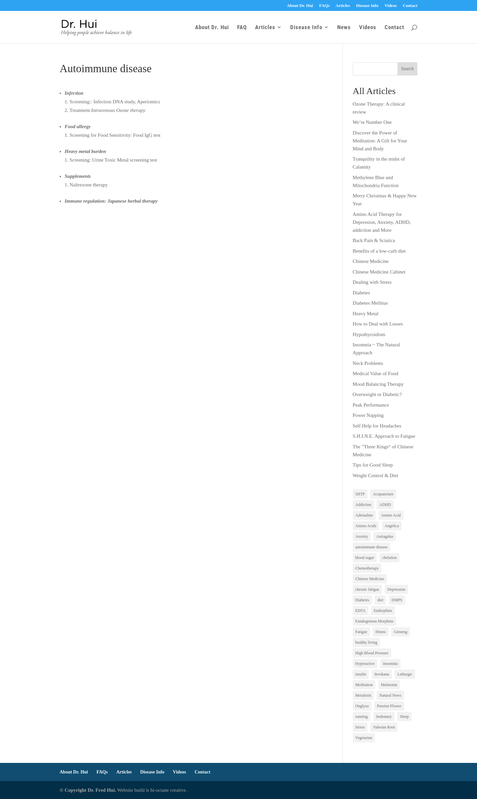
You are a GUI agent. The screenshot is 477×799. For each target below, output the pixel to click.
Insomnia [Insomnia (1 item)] (390, 663)
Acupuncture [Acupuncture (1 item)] (383, 494)
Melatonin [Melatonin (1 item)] (389, 684)
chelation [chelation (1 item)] (389, 557)
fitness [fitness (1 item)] (380, 631)
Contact (410, 5)
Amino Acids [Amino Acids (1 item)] (366, 526)
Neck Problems (368, 363)
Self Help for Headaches (377, 425)
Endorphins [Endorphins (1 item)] (383, 610)
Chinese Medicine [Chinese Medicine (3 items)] (369, 578)
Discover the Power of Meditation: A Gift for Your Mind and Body (380, 140)
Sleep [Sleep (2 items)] (404, 716)
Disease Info (367, 5)
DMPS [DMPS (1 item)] (397, 600)
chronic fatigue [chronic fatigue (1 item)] (367, 589)
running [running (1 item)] (361, 716)
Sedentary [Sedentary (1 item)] (384, 716)
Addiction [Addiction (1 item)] (363, 504)
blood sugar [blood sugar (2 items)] (364, 557)
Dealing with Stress (372, 282)
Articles (343, 5)
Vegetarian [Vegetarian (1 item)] (363, 737)
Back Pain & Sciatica (374, 240)
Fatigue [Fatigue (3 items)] (361, 631)
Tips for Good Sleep (373, 465)
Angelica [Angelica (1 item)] (392, 526)
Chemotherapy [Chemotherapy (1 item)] (367, 568)
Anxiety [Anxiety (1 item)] (361, 536)
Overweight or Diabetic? (377, 394)
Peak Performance (371, 405)
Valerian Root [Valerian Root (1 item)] (384, 727)
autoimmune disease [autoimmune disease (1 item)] (371, 547)
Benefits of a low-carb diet (379, 251)
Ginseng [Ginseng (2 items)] (400, 631)
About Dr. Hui (300, 5)
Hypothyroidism (369, 334)
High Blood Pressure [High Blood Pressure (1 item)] (372, 653)
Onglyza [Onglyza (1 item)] (362, 706)
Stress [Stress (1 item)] (360, 727)
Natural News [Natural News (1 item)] (390, 695)
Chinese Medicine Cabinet (379, 272)
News (344, 27)
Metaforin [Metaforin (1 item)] (363, 695)
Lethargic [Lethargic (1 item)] (404, 674)
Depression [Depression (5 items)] (396, 589)
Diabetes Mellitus (370, 303)
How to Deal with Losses (378, 323)
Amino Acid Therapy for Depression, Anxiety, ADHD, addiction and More (382, 222)
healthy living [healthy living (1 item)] (366, 642)
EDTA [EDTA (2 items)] (360, 610)
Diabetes (361, 292)
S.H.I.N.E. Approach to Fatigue (384, 436)
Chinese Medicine (371, 261)
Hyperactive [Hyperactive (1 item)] (365, 663)
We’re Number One (372, 122)
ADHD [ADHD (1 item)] (385, 504)
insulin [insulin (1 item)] (360, 674)
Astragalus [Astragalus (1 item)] (384, 536)
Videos (391, 5)
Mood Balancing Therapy (378, 384)
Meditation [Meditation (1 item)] (364, 684)
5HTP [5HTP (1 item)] (360, 494)
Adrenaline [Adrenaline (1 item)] (364, 515)
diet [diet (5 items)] (380, 600)
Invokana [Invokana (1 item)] (381, 674)
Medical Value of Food (375, 373)
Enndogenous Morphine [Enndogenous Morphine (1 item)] (374, 621)
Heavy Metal (366, 313)
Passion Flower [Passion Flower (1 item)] (389, 706)
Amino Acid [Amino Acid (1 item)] (391, 515)
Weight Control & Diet (375, 475)
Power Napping (368, 415)
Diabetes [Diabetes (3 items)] (362, 600)
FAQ (242, 27)
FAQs (324, 5)
